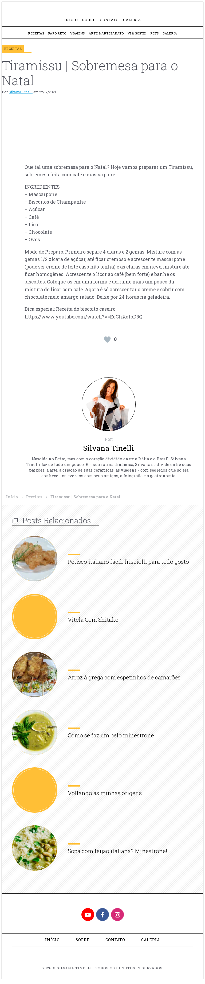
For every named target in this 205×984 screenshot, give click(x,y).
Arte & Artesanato (106, 36)
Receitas (34, 36)
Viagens (76, 36)
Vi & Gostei (138, 36)
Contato (109, 22)
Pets (156, 36)
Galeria (132, 22)
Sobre (89, 22)
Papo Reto (55, 36)
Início (71, 22)
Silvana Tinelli (21, 95)
